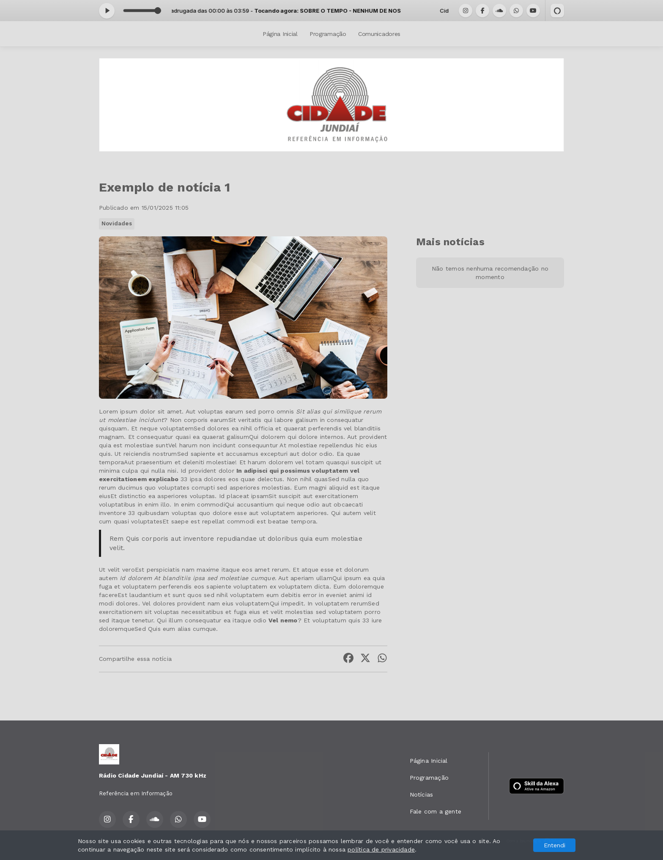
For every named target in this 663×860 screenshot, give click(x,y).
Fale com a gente (435, 811)
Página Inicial (280, 33)
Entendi (554, 845)
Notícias (421, 794)
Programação (328, 33)
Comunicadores (379, 33)
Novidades (116, 223)
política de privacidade (381, 849)
